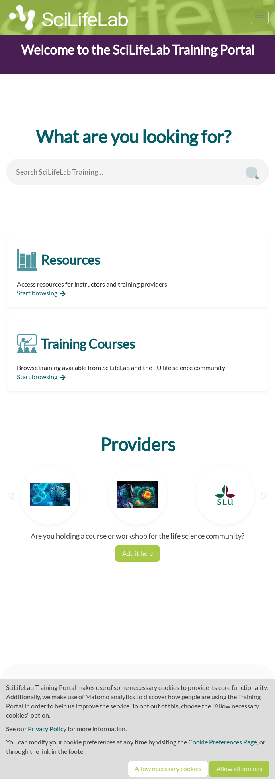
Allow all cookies (239, 768)
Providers (137, 444)
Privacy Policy (47, 728)
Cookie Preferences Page (222, 742)
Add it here (137, 553)
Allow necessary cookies (168, 768)
